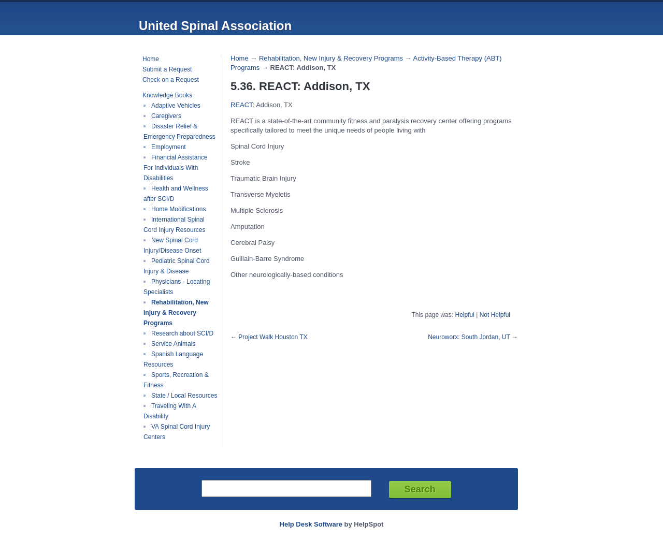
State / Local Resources (184, 395)
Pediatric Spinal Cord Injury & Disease (176, 266)
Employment (168, 147)
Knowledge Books (167, 95)
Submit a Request (167, 69)
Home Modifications (178, 209)
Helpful (464, 314)
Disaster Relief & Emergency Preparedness (179, 131)
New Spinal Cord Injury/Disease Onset (172, 245)
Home (150, 59)
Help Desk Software (311, 524)
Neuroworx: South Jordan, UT (469, 337)
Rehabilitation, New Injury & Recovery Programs (176, 313)
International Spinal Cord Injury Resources (174, 225)
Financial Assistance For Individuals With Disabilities (175, 168)
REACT (241, 105)
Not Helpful (495, 314)
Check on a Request (170, 79)
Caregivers (166, 116)
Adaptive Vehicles (175, 105)
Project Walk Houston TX (272, 337)
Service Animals (173, 343)
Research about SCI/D (182, 333)
